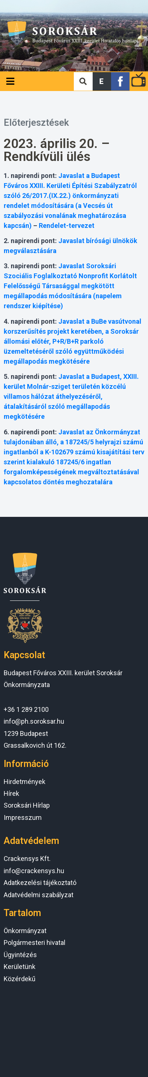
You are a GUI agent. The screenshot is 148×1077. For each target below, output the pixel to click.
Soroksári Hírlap (27, 805)
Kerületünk (19, 966)
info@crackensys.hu (34, 871)
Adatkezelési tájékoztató (40, 882)
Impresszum (23, 817)
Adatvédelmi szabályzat (38, 895)
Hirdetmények (24, 781)
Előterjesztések (36, 122)
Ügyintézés (20, 955)
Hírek (11, 793)
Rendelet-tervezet (66, 225)
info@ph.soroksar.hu (34, 721)
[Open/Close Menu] (10, 81)
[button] (102, 81)
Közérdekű (19, 979)
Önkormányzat (25, 931)
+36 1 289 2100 (26, 709)
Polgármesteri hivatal (34, 942)
